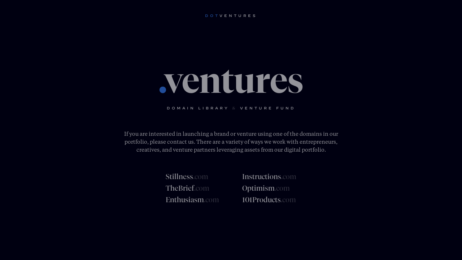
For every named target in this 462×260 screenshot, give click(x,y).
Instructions (269, 176)
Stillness (187, 176)
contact (177, 141)
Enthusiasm (192, 199)
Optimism (266, 188)
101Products (269, 199)
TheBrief (187, 188)
